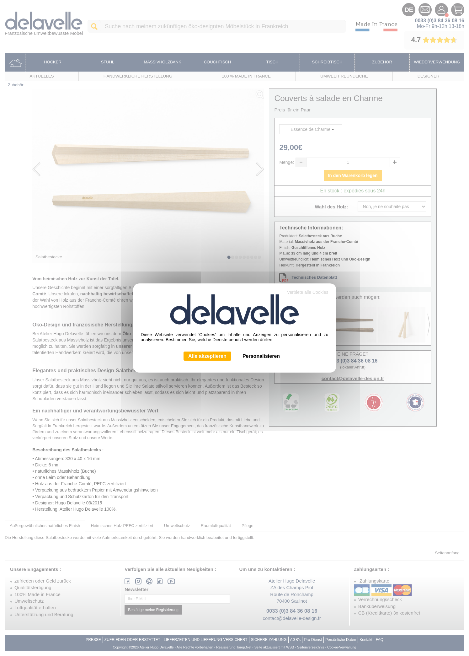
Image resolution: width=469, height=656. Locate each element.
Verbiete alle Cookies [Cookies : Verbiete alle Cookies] (307, 292)
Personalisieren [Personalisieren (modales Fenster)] (261, 356)
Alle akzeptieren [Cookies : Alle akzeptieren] (207, 356)
